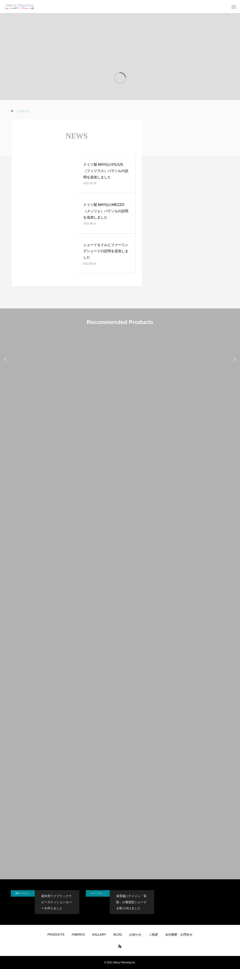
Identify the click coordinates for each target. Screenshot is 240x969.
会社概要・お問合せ (179, 934)
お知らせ (135, 934)
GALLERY (99, 934)
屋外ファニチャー (24, 893)
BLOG (117, 934)
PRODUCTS (56, 934)
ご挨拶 (153, 934)
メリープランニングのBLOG (100, 893)
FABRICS (78, 934)
